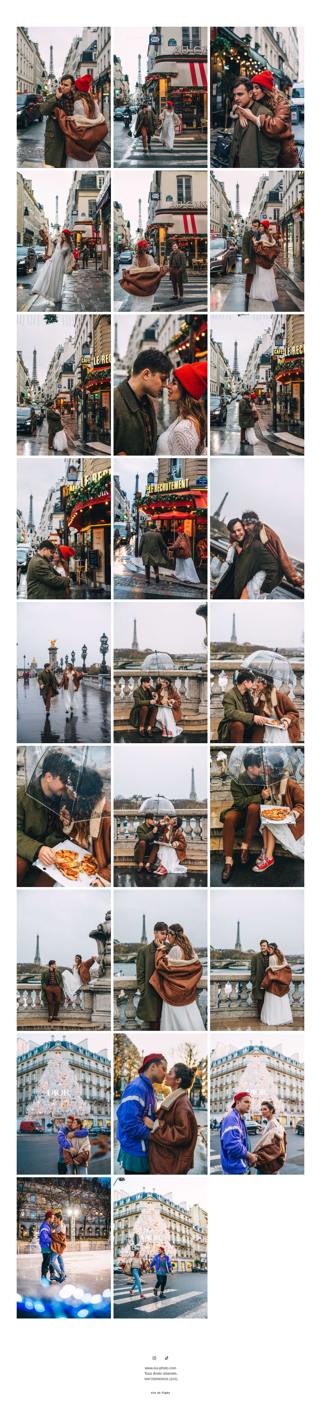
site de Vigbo (160, 1392)
